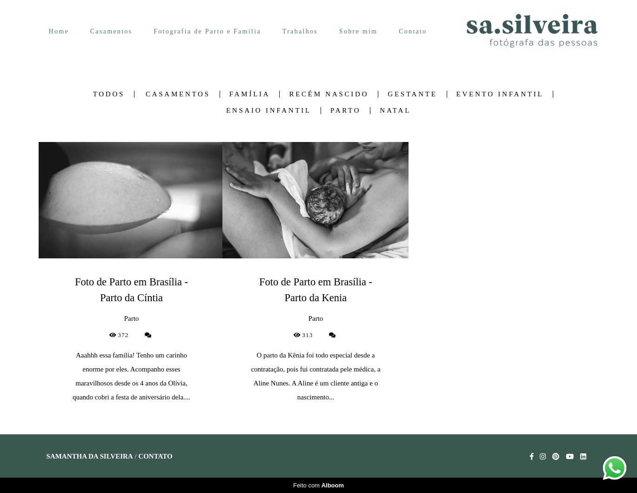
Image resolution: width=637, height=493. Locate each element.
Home (59, 31)
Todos (109, 94)
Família (249, 94)
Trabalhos (300, 31)
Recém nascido (329, 94)
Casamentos (111, 31)
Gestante (412, 94)
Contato (413, 31)
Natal (395, 110)
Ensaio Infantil (268, 110)
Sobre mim (358, 31)
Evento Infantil (500, 94)
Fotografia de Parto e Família (207, 31)
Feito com (318, 485)
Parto (345, 110)
